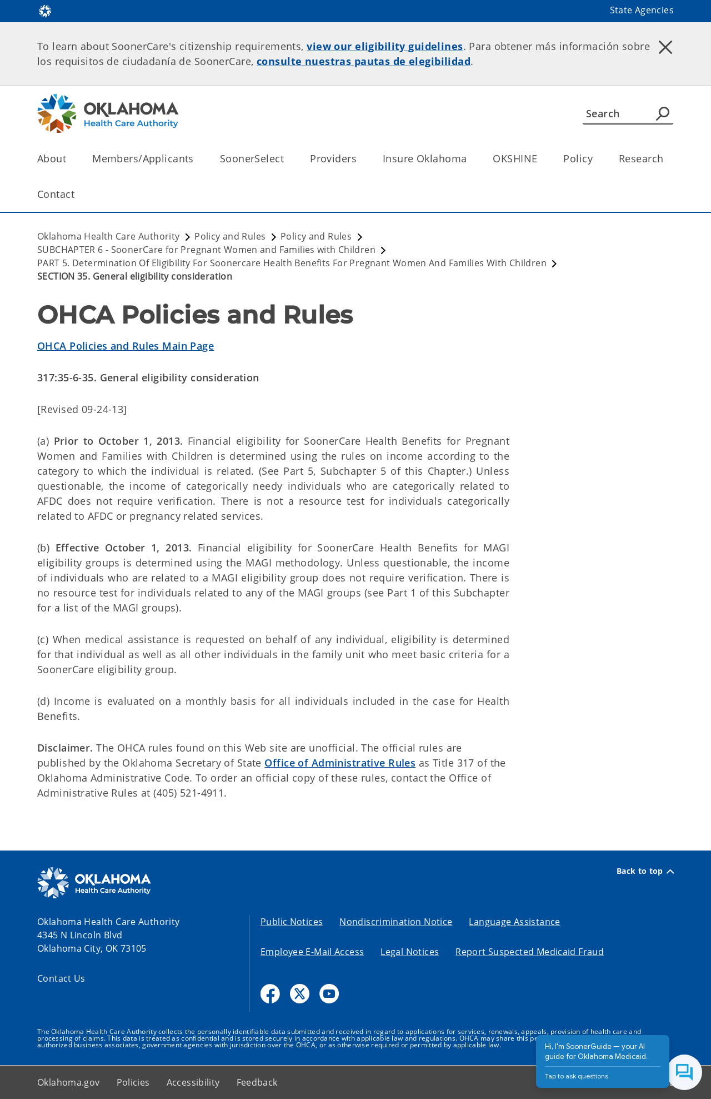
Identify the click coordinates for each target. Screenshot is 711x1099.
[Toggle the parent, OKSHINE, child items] (540, 158)
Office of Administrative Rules (339, 762)
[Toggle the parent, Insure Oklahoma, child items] (470, 158)
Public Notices (292, 922)
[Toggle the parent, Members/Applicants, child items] (197, 158)
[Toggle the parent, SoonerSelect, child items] (287, 158)
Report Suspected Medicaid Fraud (529, 952)
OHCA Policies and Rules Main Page (125, 345)
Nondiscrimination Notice (395, 922)
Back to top (645, 871)
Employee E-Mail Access (312, 952)
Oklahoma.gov (68, 1082)
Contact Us (61, 978)
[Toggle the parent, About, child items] (69, 158)
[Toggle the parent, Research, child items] (666, 158)
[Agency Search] (663, 113)
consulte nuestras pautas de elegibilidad (363, 61)
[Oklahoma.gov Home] (45, 10)
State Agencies (642, 10)
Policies (133, 1082)
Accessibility (193, 1082)
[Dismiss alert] (665, 47)
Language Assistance (514, 922)
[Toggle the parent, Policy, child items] (596, 158)
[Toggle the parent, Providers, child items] (360, 158)
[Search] (628, 113)
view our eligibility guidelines (385, 46)
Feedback (257, 1082)
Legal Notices (409, 952)
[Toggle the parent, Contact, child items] (78, 194)
